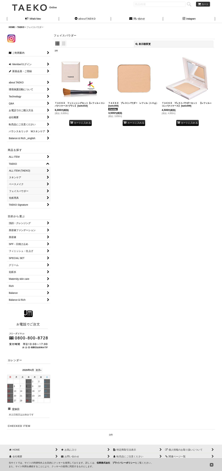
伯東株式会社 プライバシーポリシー (116, 462)
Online (34, 7)
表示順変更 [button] (143, 44)
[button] (85, 19)
